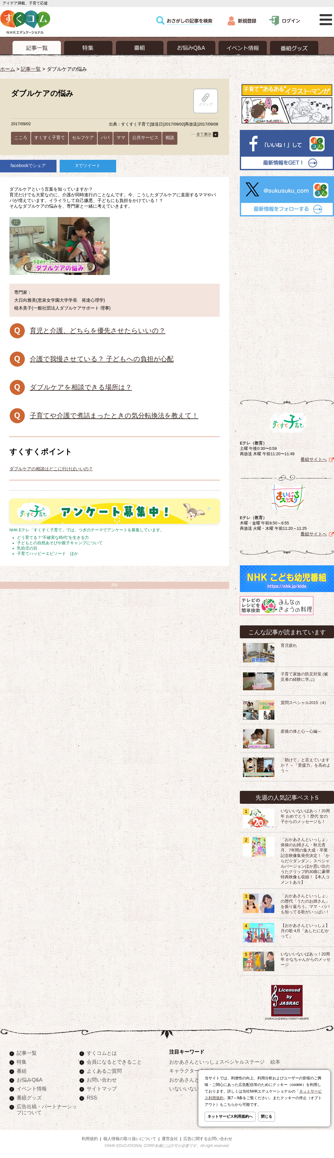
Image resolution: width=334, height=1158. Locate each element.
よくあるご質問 (104, 1071)
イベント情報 (32, 1088)
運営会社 (170, 1139)
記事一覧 (31, 69)
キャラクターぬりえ (191, 1070)
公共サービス (145, 137)
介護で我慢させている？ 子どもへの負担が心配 (102, 358)
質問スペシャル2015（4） (304, 703)
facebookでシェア (28, 165)
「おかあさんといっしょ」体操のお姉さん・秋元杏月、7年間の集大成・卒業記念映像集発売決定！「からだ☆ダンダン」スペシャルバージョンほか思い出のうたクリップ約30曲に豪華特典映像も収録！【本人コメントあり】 (305, 861)
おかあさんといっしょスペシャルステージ (217, 1062)
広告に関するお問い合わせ (207, 1139)
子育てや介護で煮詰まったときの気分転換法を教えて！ (114, 415)
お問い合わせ (102, 1079)
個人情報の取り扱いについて (129, 1139)
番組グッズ (29, 1097)
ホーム (7, 69)
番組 (22, 1071)
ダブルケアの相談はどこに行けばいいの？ (51, 468)
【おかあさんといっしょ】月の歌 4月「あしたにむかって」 (305, 930)
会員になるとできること (114, 1062)
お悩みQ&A (29, 1079)
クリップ (206, 99)
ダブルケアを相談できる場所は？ (81, 387)
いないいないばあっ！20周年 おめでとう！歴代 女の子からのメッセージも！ (305, 816)
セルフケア (83, 137)
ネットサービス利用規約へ (230, 1116)
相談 (169, 137)
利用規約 (90, 1139)
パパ (105, 137)
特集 (22, 1062)
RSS (92, 1097)
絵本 (275, 1062)
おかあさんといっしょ (194, 1079)
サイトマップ (102, 1088)
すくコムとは (102, 1053)
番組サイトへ (313, 459)
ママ (120, 137)
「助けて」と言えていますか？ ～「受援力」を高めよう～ (306, 765)
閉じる (266, 1116)
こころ (20, 137)
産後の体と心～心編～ (301, 731)
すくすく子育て (49, 137)
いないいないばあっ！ (194, 1088)
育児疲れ (289, 645)
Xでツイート (87, 165)
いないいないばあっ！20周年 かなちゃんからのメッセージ (306, 959)
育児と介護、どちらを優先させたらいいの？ (97, 330)
